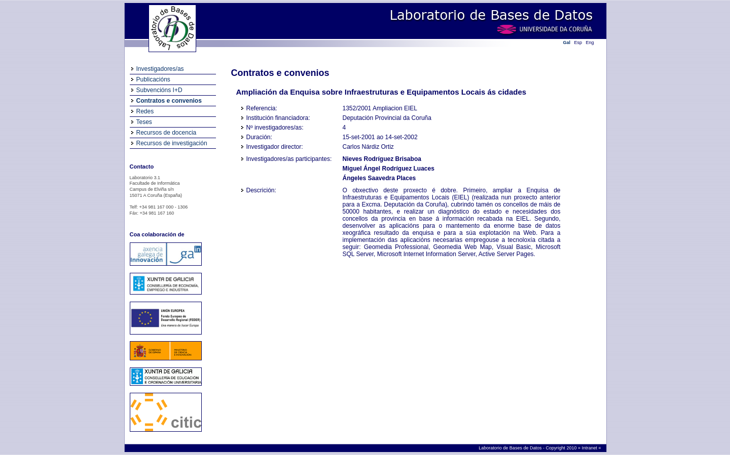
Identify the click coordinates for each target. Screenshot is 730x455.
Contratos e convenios (169, 100)
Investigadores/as (160, 68)
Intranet (589, 447)
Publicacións (153, 79)
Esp (578, 42)
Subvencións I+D (159, 90)
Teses (144, 122)
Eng (590, 42)
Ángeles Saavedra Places (379, 178)
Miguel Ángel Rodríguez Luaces (388, 168)
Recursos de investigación (171, 143)
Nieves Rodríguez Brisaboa (382, 158)
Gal (567, 42)
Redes (145, 111)
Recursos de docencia (166, 132)
